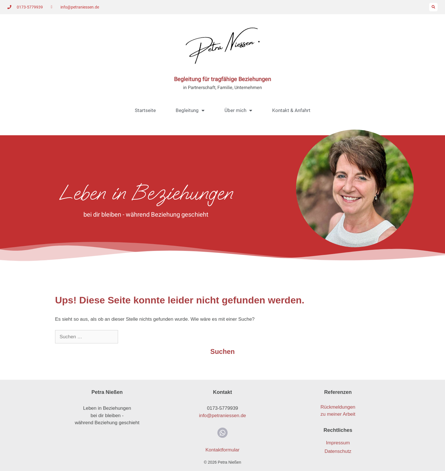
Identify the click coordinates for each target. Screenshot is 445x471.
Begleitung (190, 110)
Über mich (238, 110)
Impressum (338, 442)
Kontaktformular (222, 450)
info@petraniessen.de (222, 415)
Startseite (145, 110)
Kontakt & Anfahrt (291, 110)
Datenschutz (337, 451)
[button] (433, 7)
